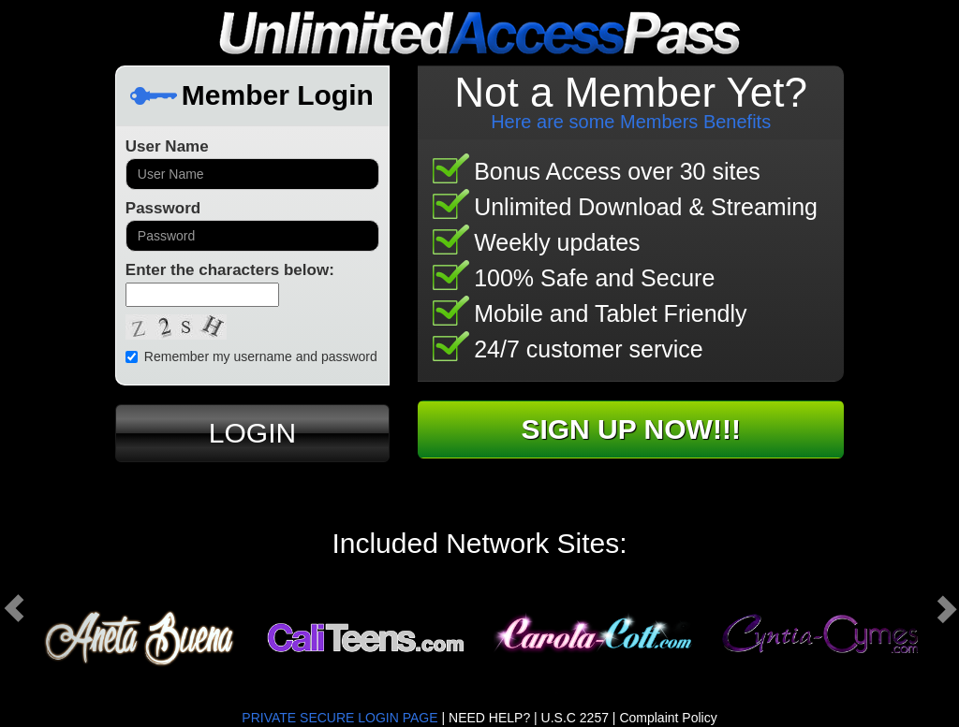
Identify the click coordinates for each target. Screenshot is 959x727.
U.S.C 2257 (575, 717)
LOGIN (252, 432)
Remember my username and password (251, 356)
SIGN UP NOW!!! (630, 429)
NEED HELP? (489, 717)
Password (162, 208)
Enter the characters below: (229, 270)
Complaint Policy (667, 717)
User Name (167, 146)
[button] (93, 608)
